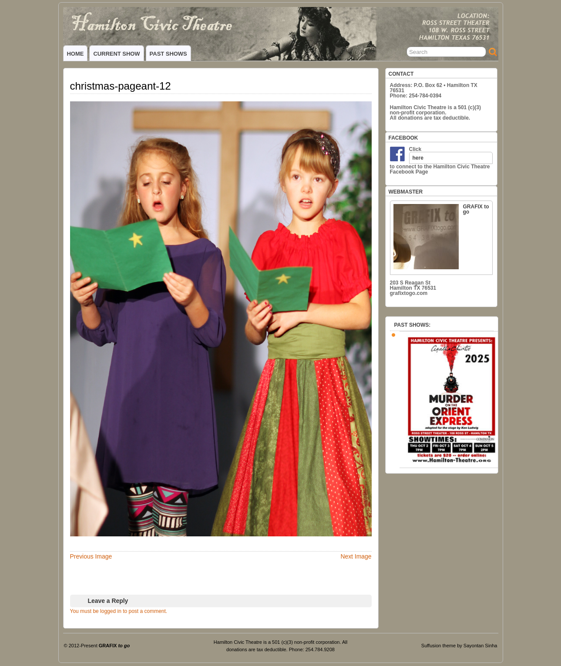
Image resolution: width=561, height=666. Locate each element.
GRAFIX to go (441, 236)
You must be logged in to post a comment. (119, 611)
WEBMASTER (406, 192)
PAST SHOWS (168, 53)
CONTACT (401, 74)
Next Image (355, 556)
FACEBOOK (403, 138)
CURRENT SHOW (116, 53)
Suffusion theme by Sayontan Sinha (459, 645)
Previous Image (91, 556)
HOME (75, 53)
